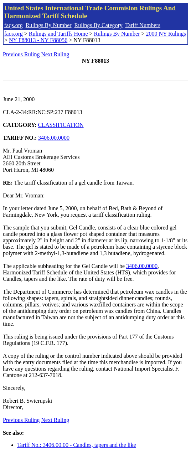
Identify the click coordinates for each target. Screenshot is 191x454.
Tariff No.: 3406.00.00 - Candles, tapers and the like (76, 445)
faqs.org (13, 25)
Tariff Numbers (142, 25)
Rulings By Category (98, 25)
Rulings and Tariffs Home (58, 34)
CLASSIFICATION (61, 125)
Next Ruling (55, 54)
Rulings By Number (49, 25)
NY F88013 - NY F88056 (38, 40)
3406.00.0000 (53, 138)
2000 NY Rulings (166, 34)
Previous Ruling (21, 54)
